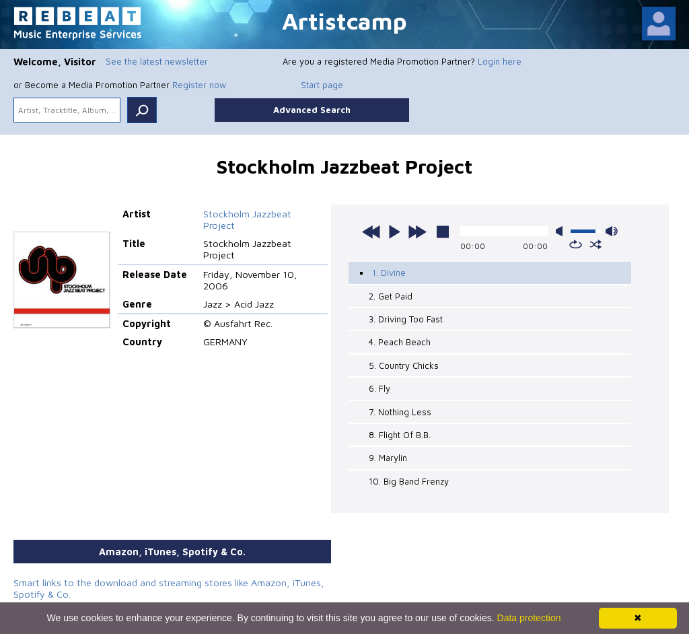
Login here (499, 61)
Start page (322, 84)
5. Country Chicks (404, 365)
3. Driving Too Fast (406, 319)
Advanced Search (312, 109)
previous (371, 231)
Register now (199, 84)
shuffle (595, 244)
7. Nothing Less (400, 412)
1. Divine (389, 272)
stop (442, 231)
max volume (612, 231)
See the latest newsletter (157, 61)
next (417, 231)
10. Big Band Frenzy (409, 481)
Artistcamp (344, 20)
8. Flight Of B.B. (400, 434)
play (394, 231)
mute (562, 231)
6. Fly (379, 388)
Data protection (529, 617)
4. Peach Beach (400, 342)
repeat (575, 244)
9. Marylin (388, 457)
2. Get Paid (390, 296)
